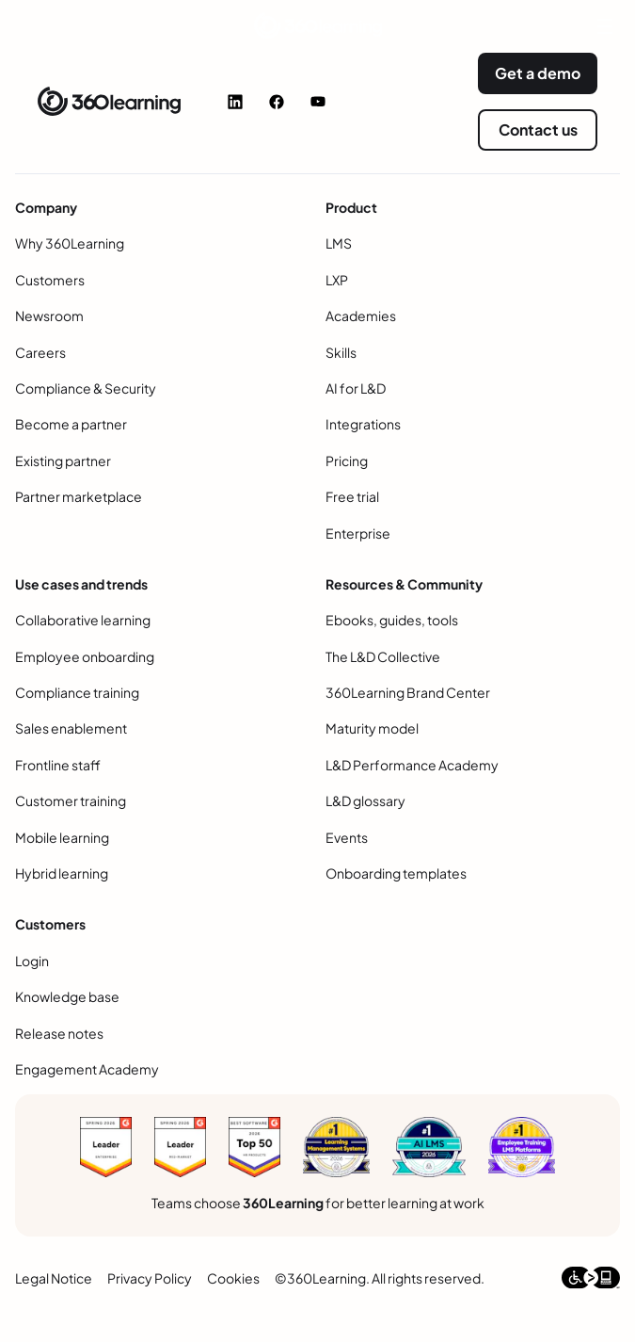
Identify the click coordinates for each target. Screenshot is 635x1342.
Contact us (538, 129)
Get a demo (537, 73)
